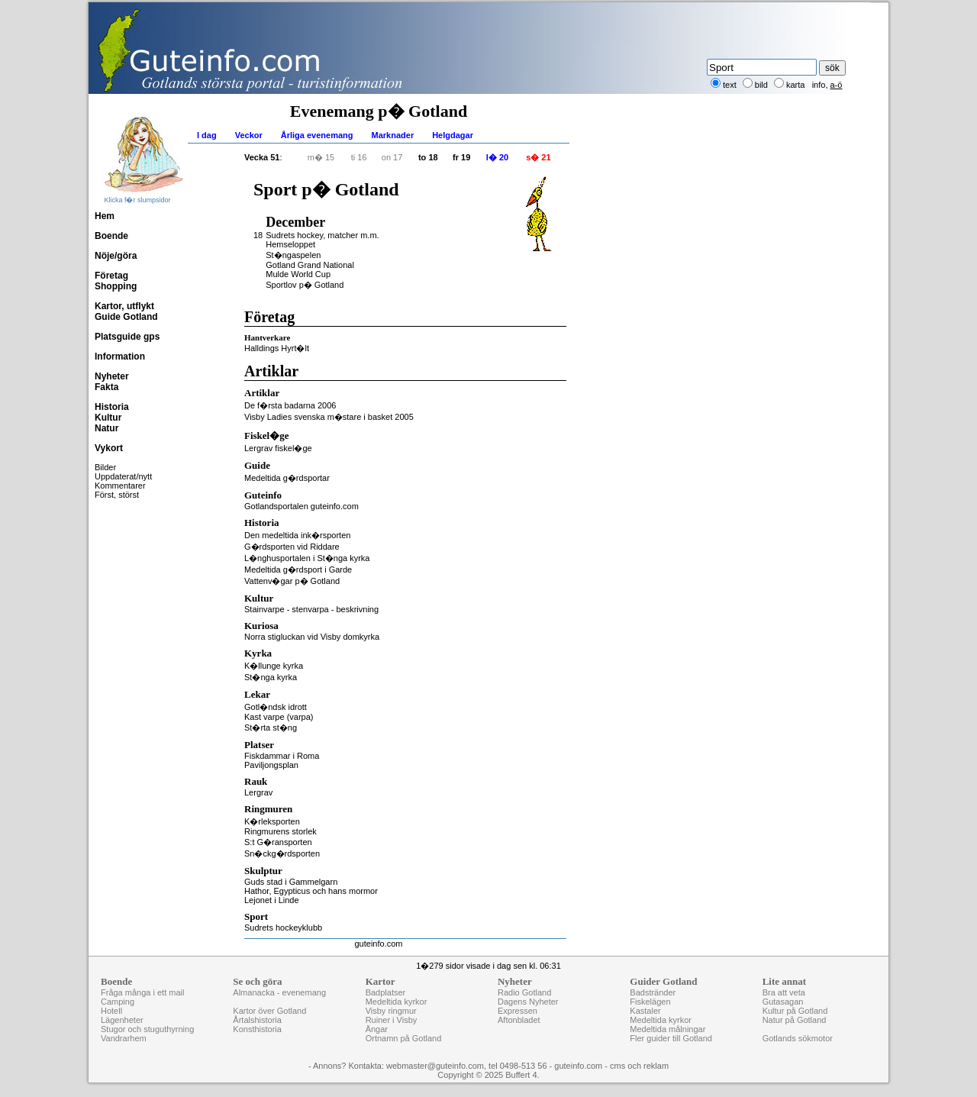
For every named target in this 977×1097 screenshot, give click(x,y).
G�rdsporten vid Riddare (292, 546)
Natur (106, 428)
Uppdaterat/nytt (123, 476)
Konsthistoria (257, 1029)
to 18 (428, 157)
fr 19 (461, 157)
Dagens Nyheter (528, 1001)
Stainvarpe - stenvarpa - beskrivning (311, 609)
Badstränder (653, 992)
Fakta (106, 387)
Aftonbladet (519, 1019)
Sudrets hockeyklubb (283, 927)
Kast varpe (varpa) (278, 716)
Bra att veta (784, 992)
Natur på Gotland (795, 1019)
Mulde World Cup (298, 274)
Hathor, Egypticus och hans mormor (311, 890)
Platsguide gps (127, 336)
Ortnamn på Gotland (404, 1038)
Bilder (105, 467)
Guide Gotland (126, 316)
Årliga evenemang (317, 135)
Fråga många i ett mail (142, 992)
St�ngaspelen (293, 255)
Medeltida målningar (667, 1029)
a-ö (836, 84)
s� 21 (538, 157)
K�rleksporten (272, 821)
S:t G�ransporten (278, 842)
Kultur (108, 417)
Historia (112, 407)
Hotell (111, 1010)
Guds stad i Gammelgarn (290, 881)
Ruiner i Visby (392, 1019)
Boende (111, 236)
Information (120, 356)
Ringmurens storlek (280, 831)
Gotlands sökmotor (798, 1038)
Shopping (116, 286)
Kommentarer (120, 485)
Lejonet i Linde (271, 900)
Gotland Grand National (310, 264)
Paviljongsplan (271, 765)
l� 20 (497, 157)
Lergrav (258, 792)
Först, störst (117, 494)
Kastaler (645, 1010)
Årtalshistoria (257, 1019)
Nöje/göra (116, 255)
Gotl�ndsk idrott (275, 706)
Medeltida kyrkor (396, 1001)
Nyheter (112, 376)
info (819, 84)
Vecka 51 (262, 157)
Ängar (377, 1029)
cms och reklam (639, 1065)
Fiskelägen (650, 1001)
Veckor (249, 135)
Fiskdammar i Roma (281, 755)
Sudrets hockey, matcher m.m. (322, 235)
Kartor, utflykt (124, 306)
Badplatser (386, 992)
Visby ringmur (391, 1010)
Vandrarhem (124, 1038)
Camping (117, 1001)
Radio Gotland (524, 992)
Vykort (109, 448)
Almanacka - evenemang (279, 992)
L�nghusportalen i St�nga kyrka (306, 558)
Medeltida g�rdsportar (287, 477)
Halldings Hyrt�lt (276, 348)
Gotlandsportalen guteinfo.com (301, 506)
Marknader (393, 135)
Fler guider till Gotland (671, 1038)
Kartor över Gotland (269, 1010)
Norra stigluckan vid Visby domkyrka (311, 636)
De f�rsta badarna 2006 (290, 405)
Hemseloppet (290, 244)
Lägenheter (122, 1019)
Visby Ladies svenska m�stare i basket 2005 (329, 416)
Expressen (517, 1010)
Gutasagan (783, 1001)
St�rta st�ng (270, 727)
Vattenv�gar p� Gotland (292, 581)
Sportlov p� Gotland (304, 284)
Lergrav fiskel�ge (278, 448)
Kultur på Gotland (795, 1010)
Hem (104, 216)
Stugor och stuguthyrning (147, 1029)
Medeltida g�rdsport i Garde (298, 569)
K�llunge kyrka (273, 665)
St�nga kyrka (270, 677)
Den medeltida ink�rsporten (297, 535)
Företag (111, 275)
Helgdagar (452, 135)
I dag (207, 135)
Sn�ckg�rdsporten (282, 853)
